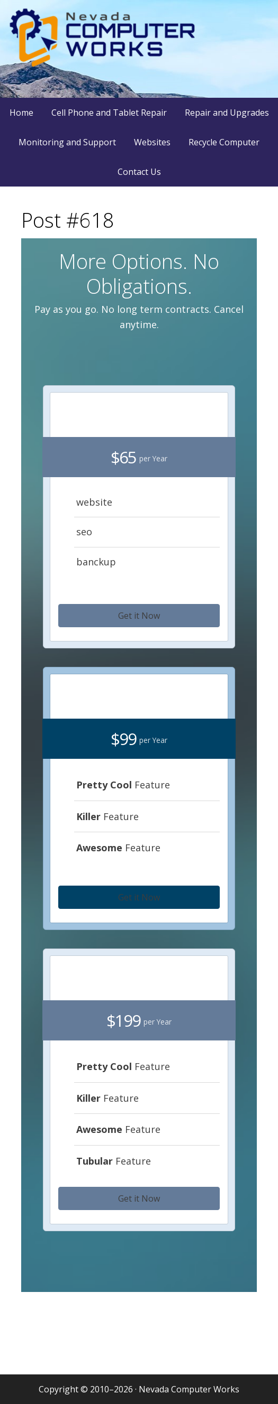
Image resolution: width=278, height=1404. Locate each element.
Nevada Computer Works (139, 49)
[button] (138, 615)
